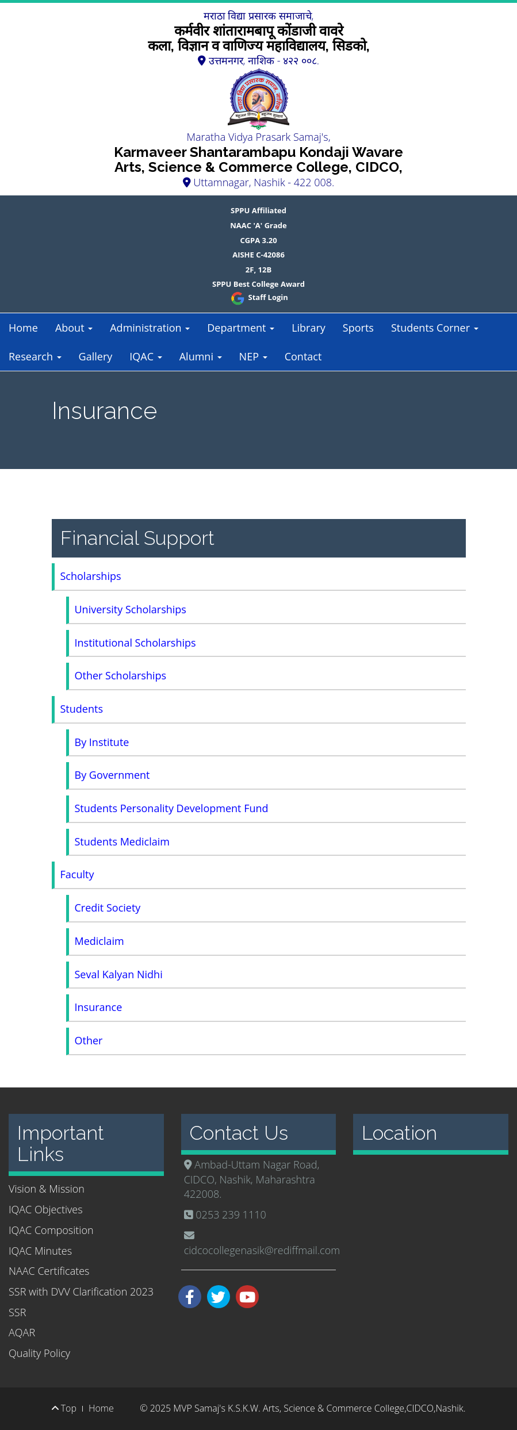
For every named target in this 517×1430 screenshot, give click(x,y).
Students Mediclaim (122, 841)
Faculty (77, 874)
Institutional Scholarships (135, 642)
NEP (253, 356)
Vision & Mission (47, 1188)
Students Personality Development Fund (172, 808)
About (74, 328)
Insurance (98, 1007)
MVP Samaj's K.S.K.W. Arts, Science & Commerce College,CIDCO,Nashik (318, 1408)
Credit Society (108, 907)
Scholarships (90, 576)
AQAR (22, 1332)
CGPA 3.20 (258, 240)
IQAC (145, 356)
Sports (358, 328)
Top (64, 1408)
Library (308, 328)
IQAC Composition (51, 1230)
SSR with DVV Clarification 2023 (81, 1291)
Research (35, 356)
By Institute (102, 742)
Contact (303, 356)
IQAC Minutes (40, 1251)
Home (23, 328)
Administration (150, 328)
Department (240, 328)
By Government (112, 775)
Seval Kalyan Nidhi (119, 974)
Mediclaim (99, 941)
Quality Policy (39, 1353)
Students (81, 709)
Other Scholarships (121, 675)
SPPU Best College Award (258, 284)
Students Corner (434, 328)
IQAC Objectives (46, 1209)
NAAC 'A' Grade (258, 225)
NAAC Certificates (49, 1271)
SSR (17, 1312)
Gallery (96, 356)
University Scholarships (130, 609)
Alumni (200, 356)
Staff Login (258, 297)
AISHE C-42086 (258, 254)
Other (89, 1040)
